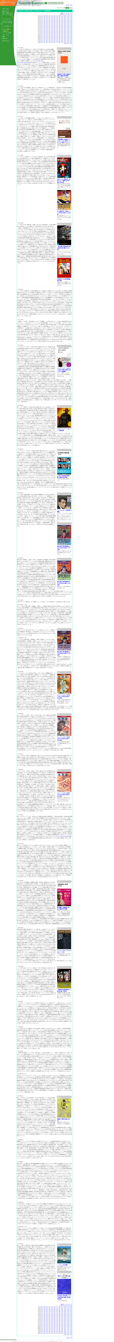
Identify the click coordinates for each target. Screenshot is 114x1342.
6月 (54, 15)
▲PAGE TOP (69, 1338)
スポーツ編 (5, 29)
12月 (71, 15)
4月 (71, 14)
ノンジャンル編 (6, 32)
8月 (59, 15)
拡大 (71, 8)
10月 (65, 15)
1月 (63, 14)
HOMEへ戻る (69, 5)
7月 (57, 15)
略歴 (4, 36)
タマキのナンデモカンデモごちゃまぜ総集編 (6, 22)
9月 (62, 15)
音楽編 (4, 31)
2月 (66, 14)
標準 (67, 8)
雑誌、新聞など (6, 13)
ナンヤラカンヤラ (6, 19)
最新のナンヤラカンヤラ (66, 13)
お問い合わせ (5, 40)
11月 (68, 15)
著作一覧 (5, 38)
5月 (52, 15)
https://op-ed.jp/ (63, 836)
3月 (68, 14)
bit (61, 1341)
